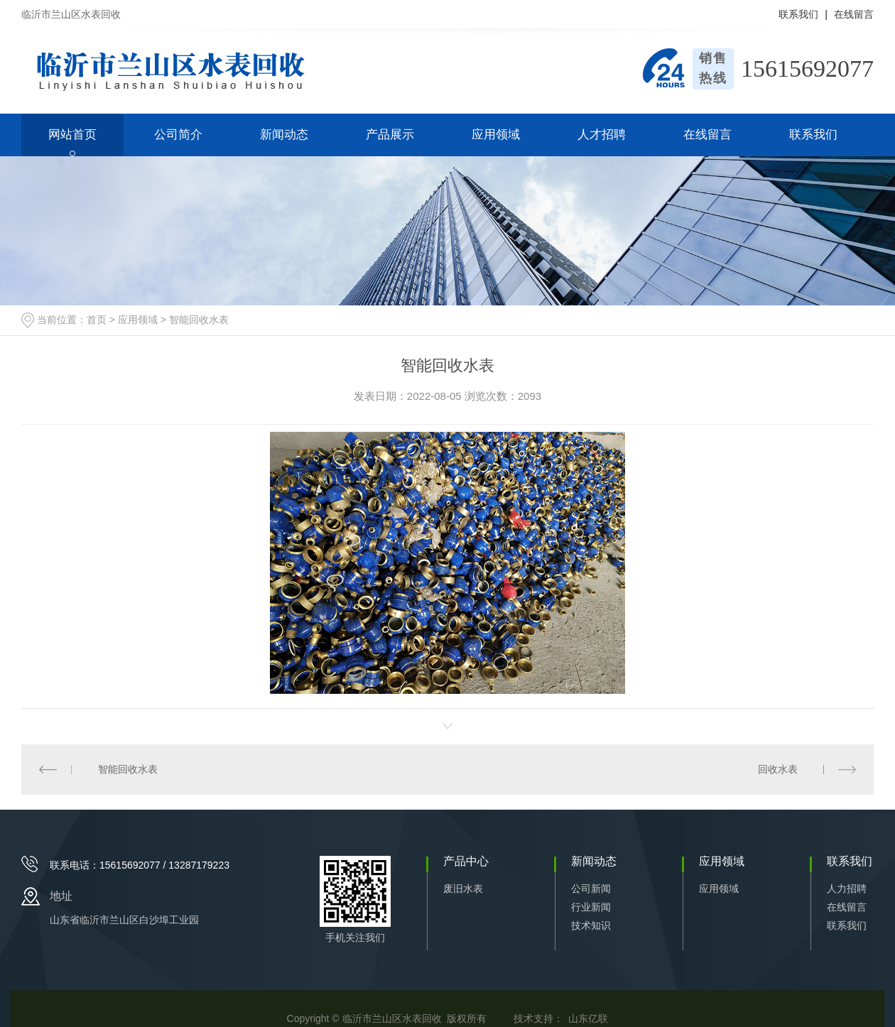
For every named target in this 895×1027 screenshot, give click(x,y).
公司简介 (178, 134)
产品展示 (390, 134)
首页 (97, 319)
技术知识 (591, 925)
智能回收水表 (199, 319)
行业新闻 (591, 907)
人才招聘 (601, 134)
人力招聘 (847, 888)
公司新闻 (591, 888)
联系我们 (798, 14)
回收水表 (778, 769)
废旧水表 (463, 888)
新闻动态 (284, 134)
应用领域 (496, 134)
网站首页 (72, 134)
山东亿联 (588, 1018)
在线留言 (854, 14)
